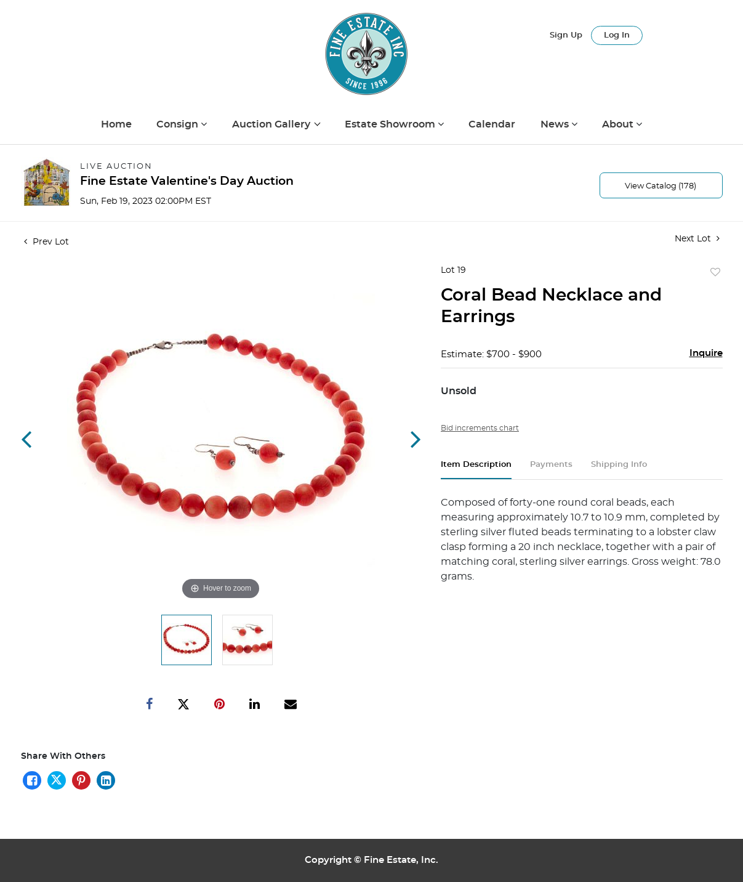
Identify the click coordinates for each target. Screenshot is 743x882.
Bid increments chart (480, 428)
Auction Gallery (272, 124)
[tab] (476, 469)
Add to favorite (715, 273)
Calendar (491, 124)
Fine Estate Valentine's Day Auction (187, 181)
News (555, 124)
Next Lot (697, 238)
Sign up (566, 35)
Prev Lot (46, 242)
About (619, 124)
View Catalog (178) (660, 186)
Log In (617, 35)
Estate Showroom (391, 124)
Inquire (706, 353)
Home (116, 124)
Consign (178, 124)
